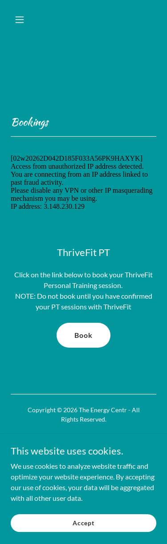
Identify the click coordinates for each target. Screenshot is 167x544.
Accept (83, 529)
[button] (22, 19)
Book (83, 335)
